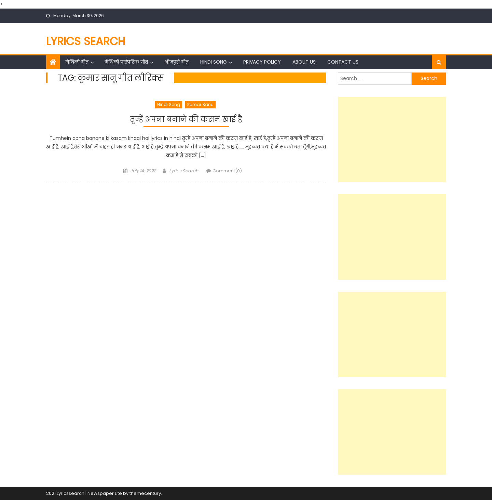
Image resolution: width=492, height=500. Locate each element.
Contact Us (342, 61)
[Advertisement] (392, 139)
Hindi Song (213, 61)
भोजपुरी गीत (176, 61)
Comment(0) (227, 172)
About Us (304, 61)
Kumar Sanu (200, 104)
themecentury (145, 493)
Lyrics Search (85, 41)
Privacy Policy (262, 61)
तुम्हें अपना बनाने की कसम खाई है (186, 119)
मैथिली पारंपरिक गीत (126, 61)
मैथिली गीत (77, 61)
